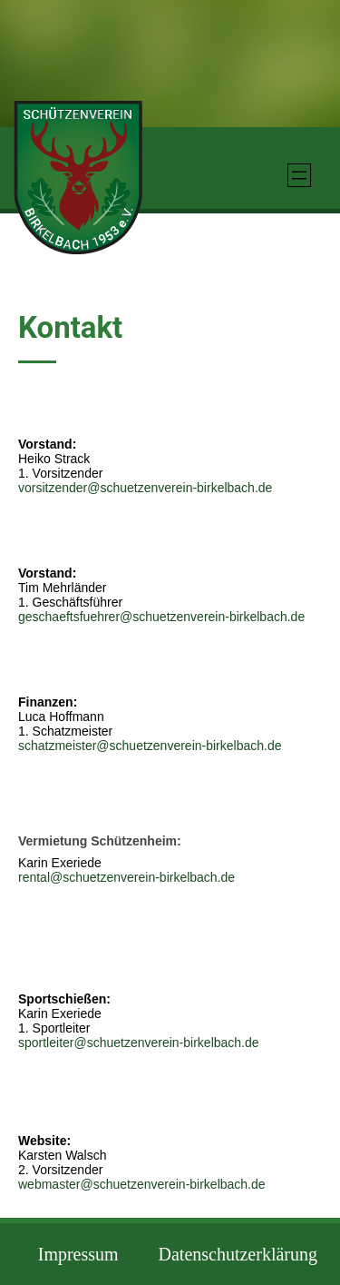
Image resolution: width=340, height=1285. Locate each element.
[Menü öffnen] (299, 175)
